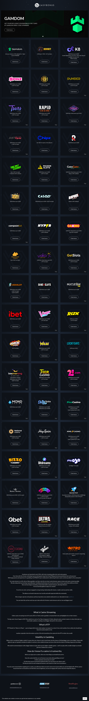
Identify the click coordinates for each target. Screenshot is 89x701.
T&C (85, 95)
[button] (42, 36)
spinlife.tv (71, 597)
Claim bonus (15, 61)
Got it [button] (85, 698)
